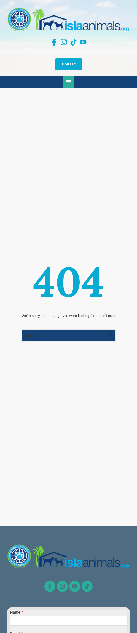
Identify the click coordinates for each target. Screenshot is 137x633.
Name (16, 612)
